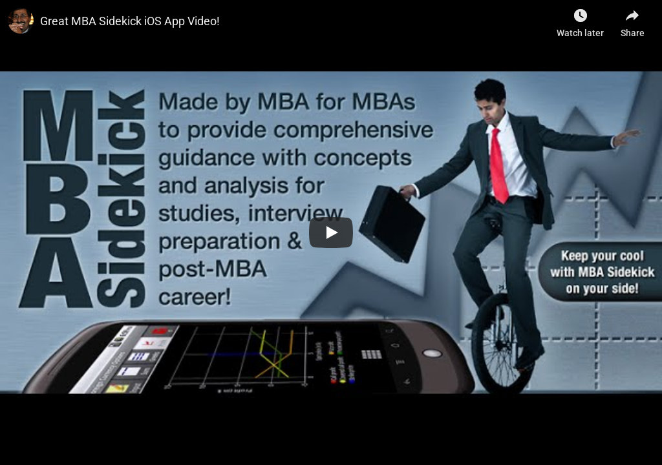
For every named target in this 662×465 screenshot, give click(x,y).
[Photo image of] (21, 21)
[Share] (632, 19)
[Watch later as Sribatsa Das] (580, 19)
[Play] (331, 232)
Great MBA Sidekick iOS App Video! (130, 21)
